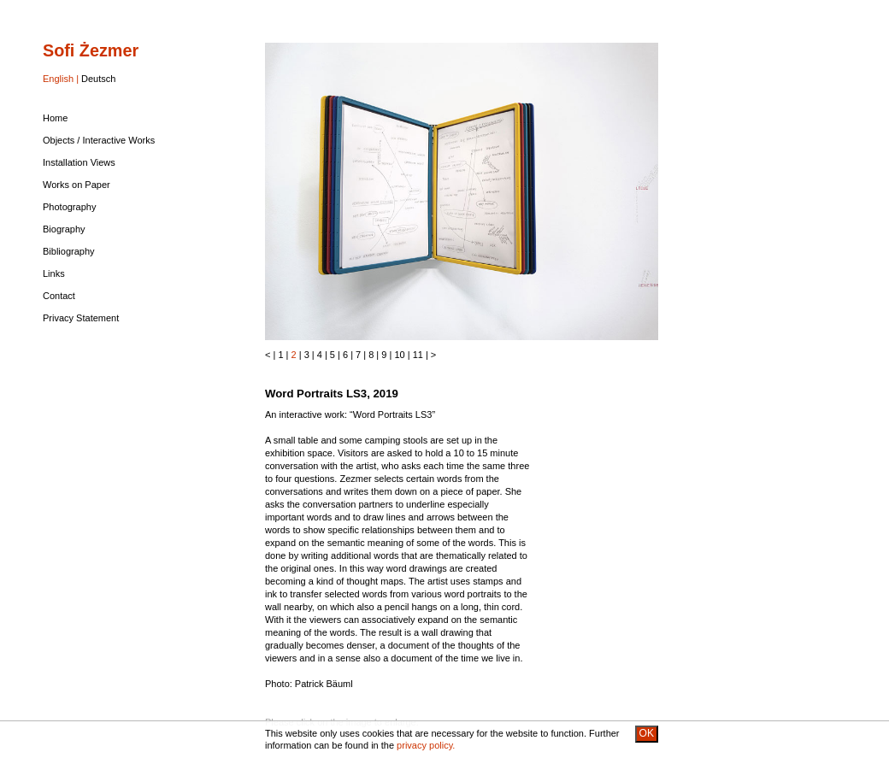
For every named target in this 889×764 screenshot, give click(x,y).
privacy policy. (426, 745)
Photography (69, 207)
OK (646, 733)
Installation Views (79, 162)
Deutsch (98, 78)
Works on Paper (76, 184)
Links (54, 273)
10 (399, 355)
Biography (64, 229)
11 (418, 355)
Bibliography (69, 251)
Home (55, 118)
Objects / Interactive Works (99, 140)
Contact (59, 296)
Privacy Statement (81, 318)
